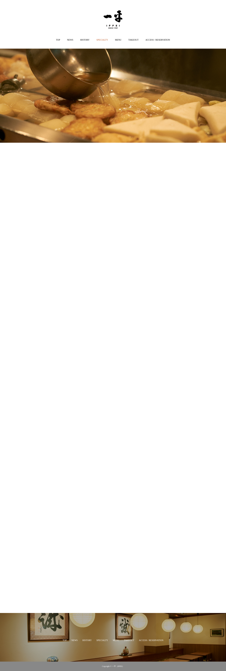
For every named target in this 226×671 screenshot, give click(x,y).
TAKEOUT (133, 40)
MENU (118, 40)
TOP (58, 40)
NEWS (70, 40)
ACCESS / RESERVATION (157, 40)
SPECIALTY (102, 40)
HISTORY (85, 40)
